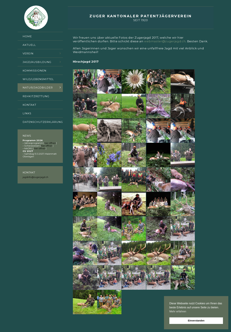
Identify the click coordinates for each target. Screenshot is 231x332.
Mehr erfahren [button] (177, 311)
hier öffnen (50, 143)
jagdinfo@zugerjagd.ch (35, 177)
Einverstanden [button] (196, 320)
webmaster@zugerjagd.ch (165, 41)
